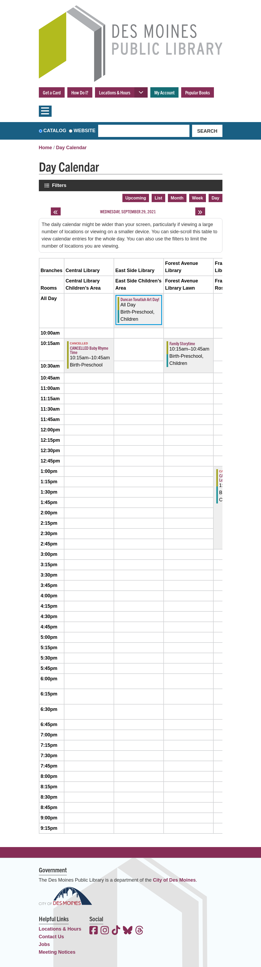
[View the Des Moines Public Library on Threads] (139, 931)
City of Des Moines (174, 880)
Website (85, 130)
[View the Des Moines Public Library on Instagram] (105, 931)
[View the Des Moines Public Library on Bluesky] (127, 931)
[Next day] (200, 211)
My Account (164, 92)
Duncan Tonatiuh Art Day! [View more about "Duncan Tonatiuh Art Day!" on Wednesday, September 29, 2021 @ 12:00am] (140, 299)
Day (215, 198)
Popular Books (197, 92)
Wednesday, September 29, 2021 (128, 211)
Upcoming (135, 198)
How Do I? (79, 92)
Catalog (54, 130)
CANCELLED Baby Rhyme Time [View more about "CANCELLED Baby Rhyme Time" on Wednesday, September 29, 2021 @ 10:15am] (89, 350)
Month (177, 198)
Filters (60, 185)
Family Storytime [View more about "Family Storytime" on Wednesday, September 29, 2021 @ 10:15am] (182, 343)
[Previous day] (56, 211)
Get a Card (52, 92)
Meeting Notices (57, 952)
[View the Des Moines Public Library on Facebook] (93, 931)
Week (197, 198)
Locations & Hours (114, 92)
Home (45, 147)
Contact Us (51, 936)
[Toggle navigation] (45, 111)
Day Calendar (71, 147)
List (158, 198)
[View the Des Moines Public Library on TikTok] (116, 931)
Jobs (44, 944)
